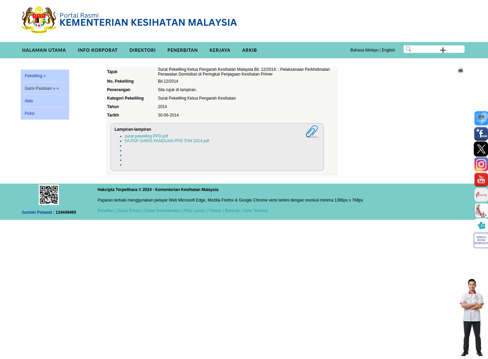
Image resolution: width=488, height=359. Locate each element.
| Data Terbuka (254, 210)
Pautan (215, 210)
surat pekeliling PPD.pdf (146, 136)
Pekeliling (35, 75)
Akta (29, 101)
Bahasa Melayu (364, 50)
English (388, 50)
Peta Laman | (195, 210)
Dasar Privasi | (129, 210)
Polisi (30, 113)
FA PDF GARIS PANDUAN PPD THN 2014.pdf (167, 141)
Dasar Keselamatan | (162, 210)
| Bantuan (231, 210)
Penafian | (107, 210)
